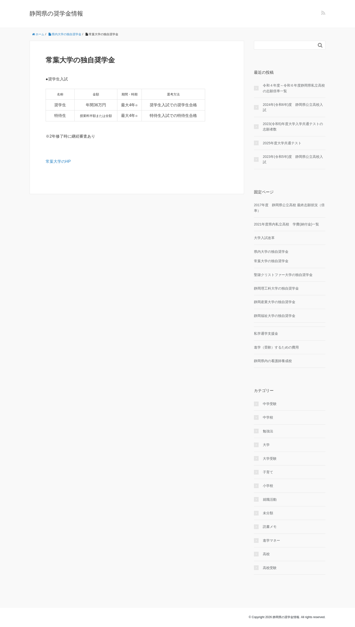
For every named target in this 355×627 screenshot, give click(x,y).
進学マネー (271, 540)
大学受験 (270, 459)
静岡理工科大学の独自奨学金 (276, 288)
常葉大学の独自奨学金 (271, 261)
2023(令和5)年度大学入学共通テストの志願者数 (293, 126)
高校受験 (270, 568)
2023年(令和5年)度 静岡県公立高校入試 (293, 159)
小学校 (268, 486)
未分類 (268, 513)
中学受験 (270, 404)
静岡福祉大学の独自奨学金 (274, 316)
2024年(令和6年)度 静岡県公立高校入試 (293, 107)
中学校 (268, 417)
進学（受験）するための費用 (276, 347)
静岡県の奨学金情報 (56, 13)
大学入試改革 (264, 238)
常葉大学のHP (58, 161)
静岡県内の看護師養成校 (273, 361)
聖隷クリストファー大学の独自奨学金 (283, 275)
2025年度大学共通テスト (282, 143)
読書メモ (270, 527)
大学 (266, 445)
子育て (268, 472)
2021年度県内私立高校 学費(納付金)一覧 (286, 224)
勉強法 (268, 431)
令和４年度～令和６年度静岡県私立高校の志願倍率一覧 (294, 88)
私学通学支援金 (266, 333)
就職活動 (270, 499)
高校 (266, 554)
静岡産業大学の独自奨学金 (274, 302)
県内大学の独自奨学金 (271, 252)
